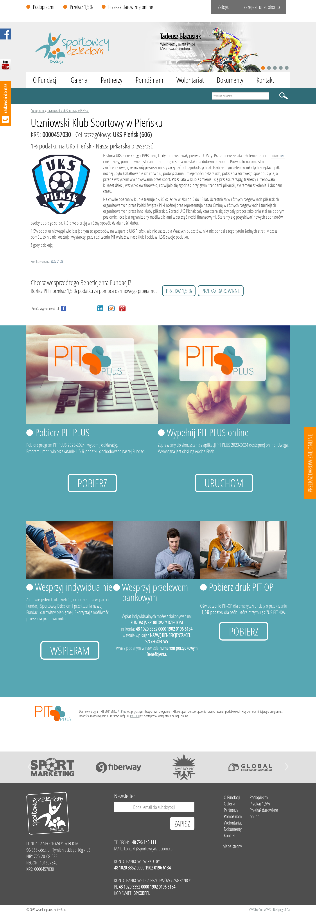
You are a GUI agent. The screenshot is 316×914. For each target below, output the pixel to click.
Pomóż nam (149, 80)
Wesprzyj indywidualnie (73, 586)
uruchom (224, 483)
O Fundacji (45, 80)
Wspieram (70, 650)
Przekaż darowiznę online (130, 7)
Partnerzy (111, 80)
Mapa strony (232, 846)
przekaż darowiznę (220, 291)
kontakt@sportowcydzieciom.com (150, 848)
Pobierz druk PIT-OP (241, 586)
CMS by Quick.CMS (260, 909)
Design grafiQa (281, 909)
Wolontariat (190, 80)
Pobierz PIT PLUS (62, 432)
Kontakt (265, 80)
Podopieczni (43, 7)
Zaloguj (224, 7)
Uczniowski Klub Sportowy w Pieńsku (68, 110)
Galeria (79, 80)
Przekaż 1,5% (81, 7)
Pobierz (92, 483)
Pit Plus (121, 711)
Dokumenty (230, 80)
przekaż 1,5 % (179, 291)
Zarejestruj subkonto (262, 7)
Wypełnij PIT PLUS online (208, 432)
